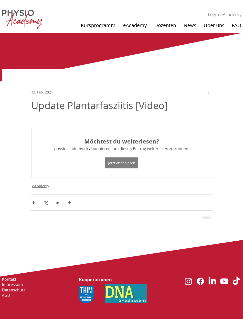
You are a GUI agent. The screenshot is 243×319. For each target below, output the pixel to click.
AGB (6, 295)
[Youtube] (224, 281)
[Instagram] (188, 281)
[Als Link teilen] (69, 202)
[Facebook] (200, 281)
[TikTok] (236, 281)
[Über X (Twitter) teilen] (45, 202)
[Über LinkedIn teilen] (57, 202)
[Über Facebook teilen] (33, 202)
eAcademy (40, 186)
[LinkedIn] (212, 281)
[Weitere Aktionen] (209, 92)
